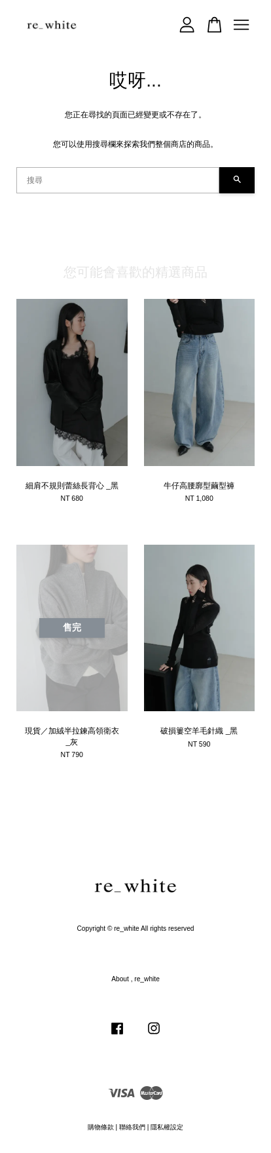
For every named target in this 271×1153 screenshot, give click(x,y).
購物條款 (101, 1127)
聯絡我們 (132, 1127)
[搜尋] (117, 180)
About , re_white (135, 979)
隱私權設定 (167, 1127)
